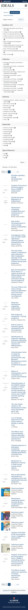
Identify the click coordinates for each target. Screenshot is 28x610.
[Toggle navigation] (26, 5)
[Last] (17, 171)
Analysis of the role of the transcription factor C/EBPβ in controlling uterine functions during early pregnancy (19, 559)
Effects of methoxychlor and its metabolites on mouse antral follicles (19, 374)
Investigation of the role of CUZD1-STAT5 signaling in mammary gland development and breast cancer (18, 239)
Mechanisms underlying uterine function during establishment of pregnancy (18, 502)
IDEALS (7, 6)
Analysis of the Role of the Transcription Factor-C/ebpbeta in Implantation (18, 535)
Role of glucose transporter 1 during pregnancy (18, 316)
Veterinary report (17, 512)
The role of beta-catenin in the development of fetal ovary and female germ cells (18, 407)
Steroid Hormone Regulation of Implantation (17, 199)
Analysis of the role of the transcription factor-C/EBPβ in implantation (19, 188)
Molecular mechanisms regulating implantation (15, 305)
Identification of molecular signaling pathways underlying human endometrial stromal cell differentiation (18, 341)
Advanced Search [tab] (8, 15)
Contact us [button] (6, 590)
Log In (25, 1)
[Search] (10, 19)
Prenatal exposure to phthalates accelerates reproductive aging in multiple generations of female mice (19, 449)
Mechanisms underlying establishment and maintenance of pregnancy (18, 211)
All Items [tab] (6, 12)
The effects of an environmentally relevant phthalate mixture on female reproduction (17, 435)
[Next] (14, 171)
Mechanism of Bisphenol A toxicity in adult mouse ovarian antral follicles (18, 464)
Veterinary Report (17, 488)
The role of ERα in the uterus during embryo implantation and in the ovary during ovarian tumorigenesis (19, 291)
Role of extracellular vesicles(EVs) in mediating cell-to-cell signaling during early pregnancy (19, 478)
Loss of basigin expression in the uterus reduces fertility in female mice (17, 421)
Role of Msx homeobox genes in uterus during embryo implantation (18, 224)
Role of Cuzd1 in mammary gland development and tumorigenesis (17, 327)
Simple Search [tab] (15, 12)
